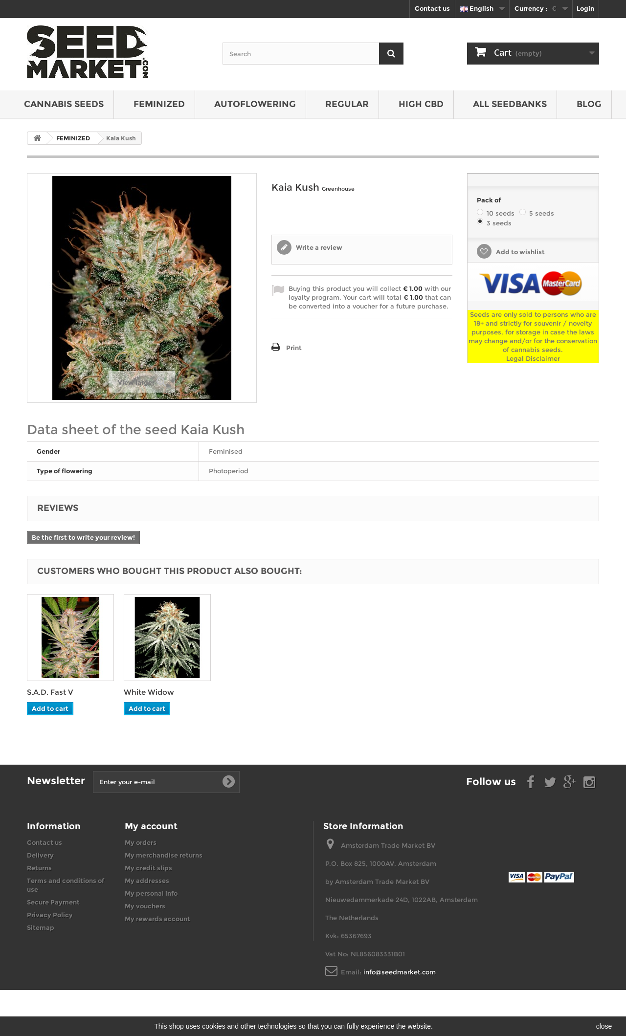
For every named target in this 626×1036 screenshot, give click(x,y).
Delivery (40, 855)
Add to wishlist (519, 252)
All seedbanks (510, 104)
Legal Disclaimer (533, 358)
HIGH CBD (421, 104)
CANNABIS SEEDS (64, 104)
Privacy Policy (50, 915)
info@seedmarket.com (399, 972)
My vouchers (145, 906)
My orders (140, 842)
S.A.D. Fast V (147, 692)
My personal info (151, 893)
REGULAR (347, 104)
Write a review (318, 247)
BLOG (589, 104)
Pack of (489, 200)
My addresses (147, 880)
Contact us (432, 8)
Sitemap (40, 927)
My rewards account (157, 919)
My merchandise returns (163, 855)
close (604, 1026)
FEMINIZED (159, 104)
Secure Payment (53, 902)
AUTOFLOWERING (255, 104)
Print (294, 348)
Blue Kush (46, 692)
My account (151, 826)
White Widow (246, 692)
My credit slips (148, 868)
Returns (39, 868)
